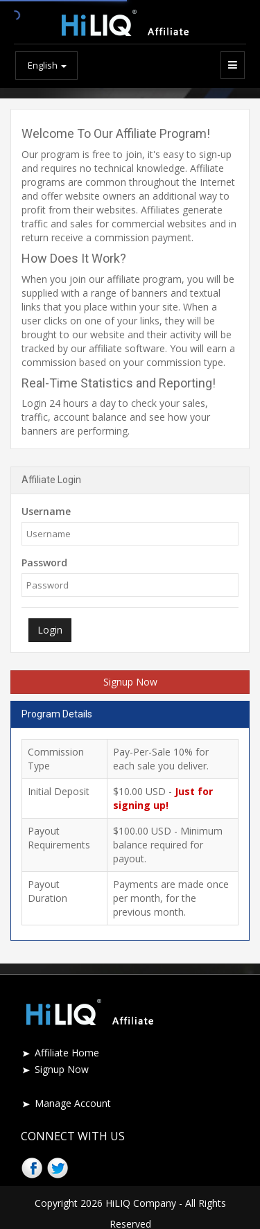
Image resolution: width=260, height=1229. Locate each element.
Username (46, 511)
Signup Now (130, 681)
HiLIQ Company (140, 1203)
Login (49, 629)
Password (44, 562)
